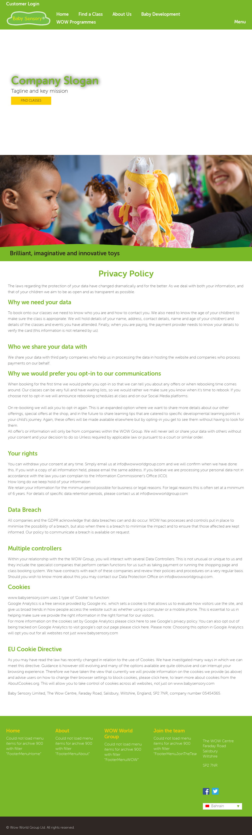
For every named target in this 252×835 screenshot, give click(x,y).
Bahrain (214, 806)
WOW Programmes (76, 22)
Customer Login (22, 4)
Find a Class (91, 14)
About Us (121, 14)
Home (62, 14)
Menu (240, 22)
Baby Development (160, 14)
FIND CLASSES (31, 100)
